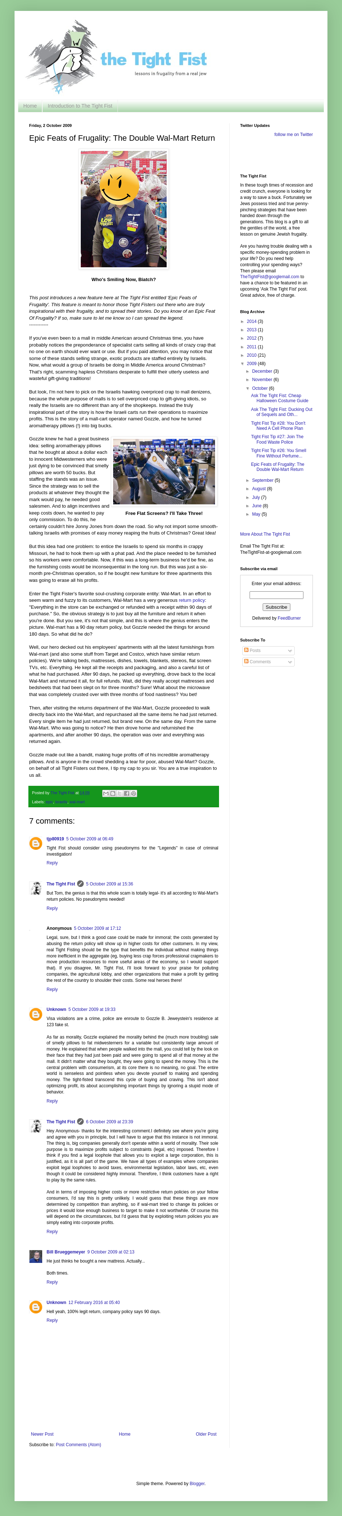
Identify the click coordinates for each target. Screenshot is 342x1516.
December (263, 371)
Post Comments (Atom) (78, 1444)
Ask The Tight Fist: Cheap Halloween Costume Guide (280, 398)
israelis (61, 802)
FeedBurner (289, 618)
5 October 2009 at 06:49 (89, 838)
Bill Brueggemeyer (66, 1252)
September (263, 480)
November (263, 379)
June (257, 505)
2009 (252, 363)
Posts (252, 650)
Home (30, 106)
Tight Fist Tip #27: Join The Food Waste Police (277, 439)
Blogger (197, 1483)
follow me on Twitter (293, 134)
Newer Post (42, 1434)
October (260, 388)
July (256, 497)
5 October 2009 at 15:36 (109, 884)
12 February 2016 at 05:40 (94, 1302)
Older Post (206, 1434)
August (259, 488)
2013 (252, 329)
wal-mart (76, 802)
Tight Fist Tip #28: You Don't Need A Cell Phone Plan (278, 426)
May (257, 514)
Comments (257, 661)
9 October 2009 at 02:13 (110, 1252)
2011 (252, 346)
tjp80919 (55, 838)
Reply (52, 862)
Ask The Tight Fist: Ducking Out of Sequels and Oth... (282, 412)
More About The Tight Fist (265, 534)
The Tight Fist (61, 884)
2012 (252, 338)
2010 (252, 355)
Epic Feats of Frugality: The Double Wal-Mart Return (278, 467)
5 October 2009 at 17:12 (97, 928)
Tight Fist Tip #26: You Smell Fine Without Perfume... (278, 453)
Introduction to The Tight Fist (80, 106)
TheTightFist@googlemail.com (269, 276)
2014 (252, 321)
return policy (192, 600)
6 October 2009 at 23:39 (109, 1121)
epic (49, 802)
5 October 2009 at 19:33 (91, 1009)
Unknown (56, 1009)
